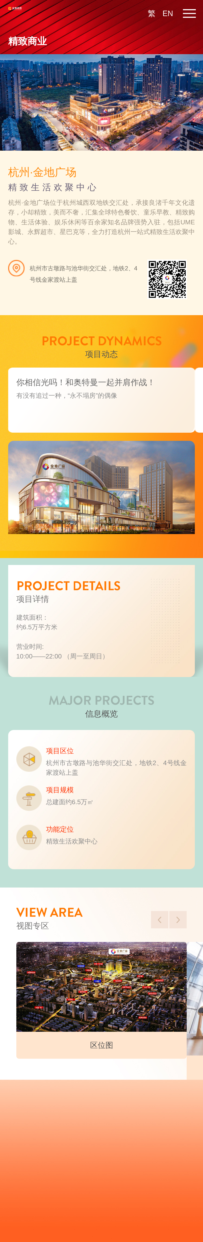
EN (168, 13)
